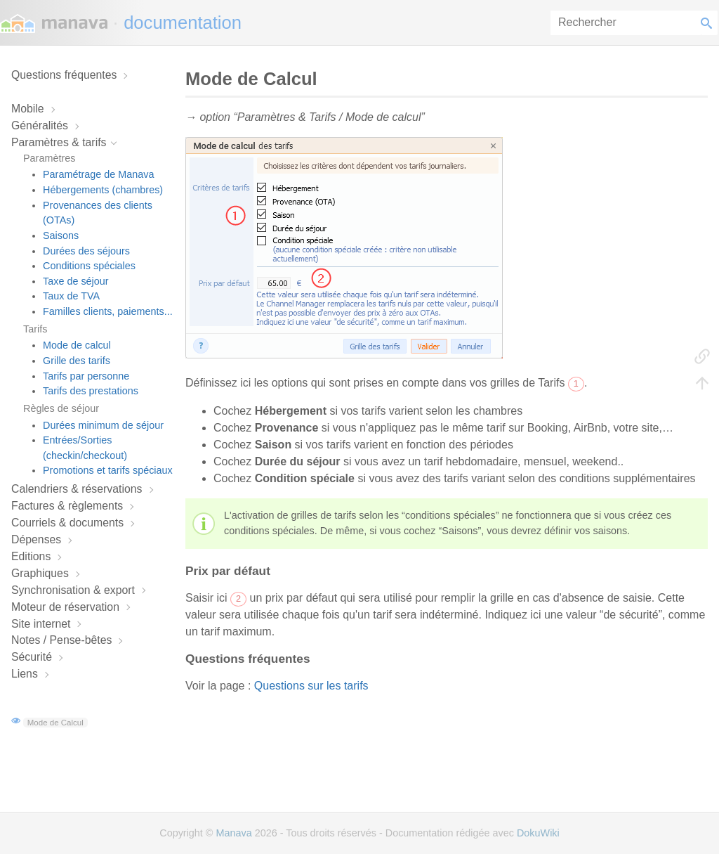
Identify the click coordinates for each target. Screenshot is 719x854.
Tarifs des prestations (90, 390)
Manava (233, 833)
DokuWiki (538, 833)
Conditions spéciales (89, 265)
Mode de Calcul (55, 722)
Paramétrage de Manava (98, 174)
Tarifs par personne (86, 376)
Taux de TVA (71, 296)
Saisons (61, 235)
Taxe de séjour (76, 281)
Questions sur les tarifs (311, 686)
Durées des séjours (86, 251)
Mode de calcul (77, 345)
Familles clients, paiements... (108, 311)
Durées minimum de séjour (103, 425)
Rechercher (709, 23)
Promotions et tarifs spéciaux (108, 470)
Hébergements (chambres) (103, 189)
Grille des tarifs (76, 360)
